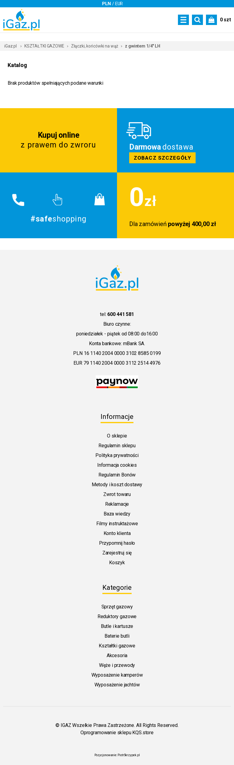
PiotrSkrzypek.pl (129, 755)
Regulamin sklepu (116, 445)
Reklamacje (117, 504)
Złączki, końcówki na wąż (95, 46)
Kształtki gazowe (117, 646)
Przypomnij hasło (117, 543)
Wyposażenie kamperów (117, 675)
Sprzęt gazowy (117, 607)
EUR (119, 3)
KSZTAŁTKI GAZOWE (44, 46)
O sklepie (117, 436)
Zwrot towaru (117, 494)
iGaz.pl (10, 46)
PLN (106, 3)
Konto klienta (117, 533)
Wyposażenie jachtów (117, 685)
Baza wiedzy (117, 514)
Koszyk (117, 562)
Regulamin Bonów (117, 475)
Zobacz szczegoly (175, 140)
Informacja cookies (117, 465)
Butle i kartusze (117, 626)
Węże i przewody (117, 665)
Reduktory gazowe (117, 616)
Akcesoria (117, 655)
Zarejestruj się (117, 553)
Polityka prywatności (117, 455)
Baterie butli (117, 636)
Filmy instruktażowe (117, 523)
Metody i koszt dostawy (117, 484)
